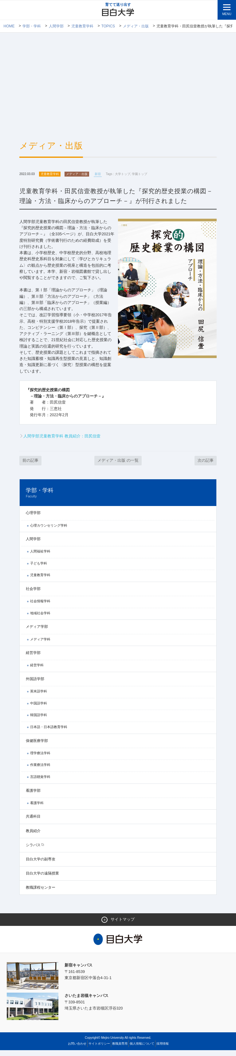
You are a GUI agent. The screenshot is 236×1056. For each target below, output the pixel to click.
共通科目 (33, 822)
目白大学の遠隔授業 (42, 879)
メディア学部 (37, 632)
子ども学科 (38, 569)
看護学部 (33, 796)
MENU (226, 14)
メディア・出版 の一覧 (118, 466)
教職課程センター (40, 893)
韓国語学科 (38, 720)
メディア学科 (40, 645)
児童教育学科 (82, 26)
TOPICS (108, 26)
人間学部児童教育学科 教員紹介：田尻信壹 (61, 441)
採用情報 (162, 1049)
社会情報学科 (40, 606)
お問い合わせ (77, 1049)
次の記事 (206, 466)
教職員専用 (120, 1049)
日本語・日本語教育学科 (48, 732)
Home (9, 26)
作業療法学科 (40, 770)
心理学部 (33, 518)
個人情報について (142, 1049)
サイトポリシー (99, 1049)
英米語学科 (38, 697)
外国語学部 (35, 684)
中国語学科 (38, 709)
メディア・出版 (136, 26)
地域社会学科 (40, 618)
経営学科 (37, 670)
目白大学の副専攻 (40, 865)
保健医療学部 (37, 746)
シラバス (33, 850)
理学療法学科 (40, 758)
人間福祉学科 (40, 557)
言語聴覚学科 (40, 782)
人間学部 (56, 26)
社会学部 (33, 594)
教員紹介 (33, 836)
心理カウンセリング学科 (48, 531)
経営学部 (33, 658)
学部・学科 (31, 26)
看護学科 (37, 808)
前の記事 (30, 466)
